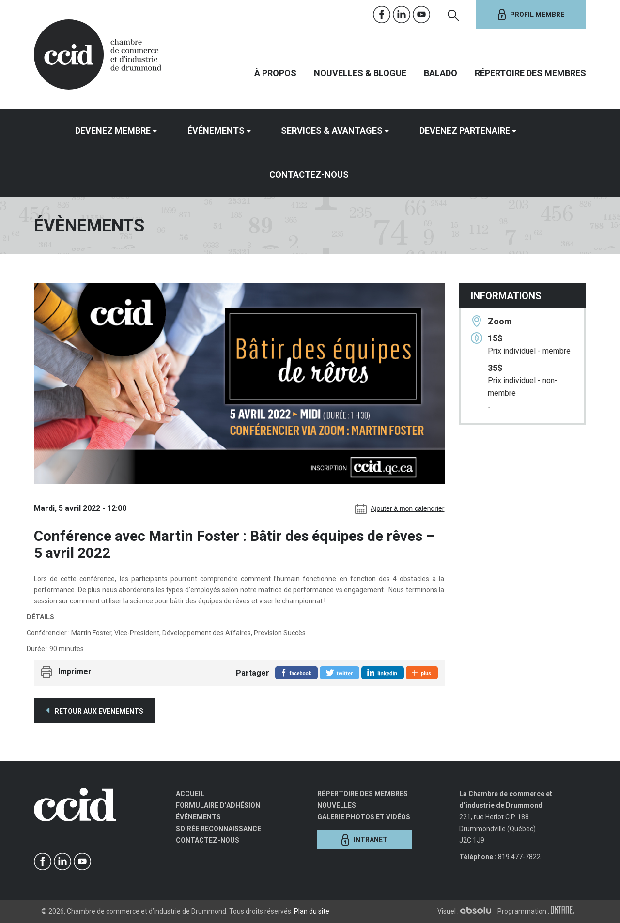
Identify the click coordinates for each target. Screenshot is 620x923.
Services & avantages (332, 130)
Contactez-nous (309, 174)
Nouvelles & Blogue (360, 73)
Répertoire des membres (530, 73)
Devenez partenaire (464, 130)
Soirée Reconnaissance (218, 828)
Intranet (364, 840)
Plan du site (311, 911)
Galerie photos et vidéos (363, 817)
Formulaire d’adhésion (218, 805)
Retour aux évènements (94, 710)
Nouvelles (336, 805)
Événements (216, 130)
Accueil (190, 794)
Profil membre (531, 14)
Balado (440, 73)
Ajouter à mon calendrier (400, 509)
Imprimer (75, 672)
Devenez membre (113, 130)
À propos (275, 73)
